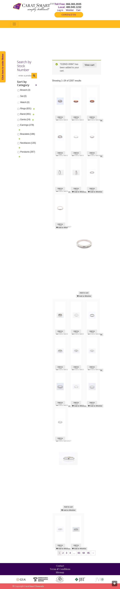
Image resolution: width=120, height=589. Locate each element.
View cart (89, 65)
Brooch (25, 90)
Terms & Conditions (60, 569)
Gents (25, 119)
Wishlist (69, 10)
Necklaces (28, 143)
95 (88, 553)
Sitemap (60, 572)
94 (83, 553)
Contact (60, 565)
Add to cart (60, 117)
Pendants (27, 152)
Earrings (27, 125)
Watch (24, 102)
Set (23, 96)
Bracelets (27, 134)
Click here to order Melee (3, 67)
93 (79, 553)
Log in (60, 10)
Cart (78, 10)
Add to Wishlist (79, 192)
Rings (25, 108)
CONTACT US (69, 14)
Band (25, 114)
